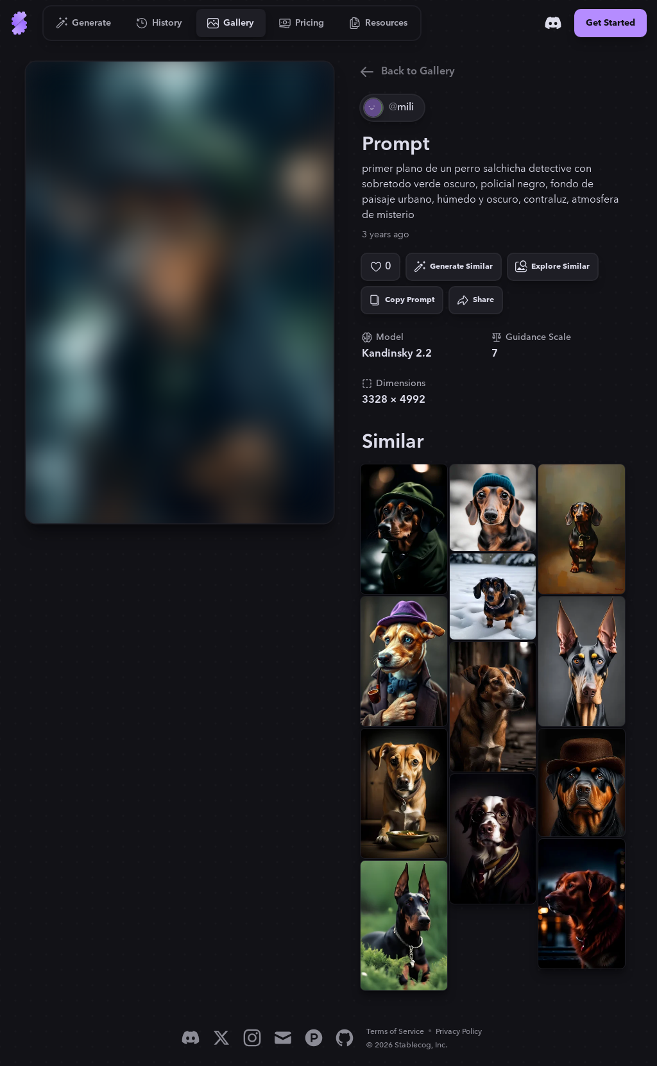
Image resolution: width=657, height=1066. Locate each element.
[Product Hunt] (313, 1037)
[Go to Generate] (84, 23)
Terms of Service (395, 1032)
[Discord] (553, 23)
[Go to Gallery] (231, 23)
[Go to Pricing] (302, 23)
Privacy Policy (459, 1032)
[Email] (283, 1037)
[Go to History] (159, 23)
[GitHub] (344, 1037)
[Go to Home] (19, 23)
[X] (221, 1037)
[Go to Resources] (378, 23)
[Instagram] (252, 1037)
